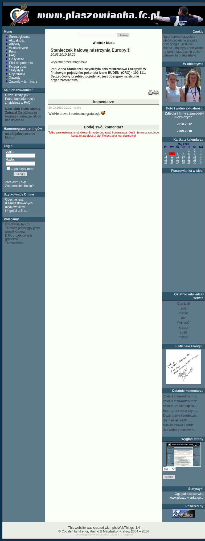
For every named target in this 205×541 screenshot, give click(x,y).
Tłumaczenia (14, 243)
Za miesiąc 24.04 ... (177, 420)
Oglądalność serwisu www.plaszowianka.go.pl (187, 495)
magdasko (79, 62)
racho (77, 107)
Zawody (12, 78)
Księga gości (16, 66)
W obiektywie (16, 48)
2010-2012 (184, 124)
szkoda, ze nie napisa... (179, 406)
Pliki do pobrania (19, 63)
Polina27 (183, 323)
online (22, 211)
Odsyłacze (14, 59)
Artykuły (12, 44)
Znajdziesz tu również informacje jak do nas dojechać (23, 114)
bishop (183, 337)
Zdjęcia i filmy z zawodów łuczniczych (184, 115)
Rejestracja (15, 74)
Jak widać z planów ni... (180, 430)
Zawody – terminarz (21, 81)
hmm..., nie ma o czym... (180, 411)
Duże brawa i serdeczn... (180, 415)
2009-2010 (184, 131)
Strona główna (17, 37)
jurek (183, 332)
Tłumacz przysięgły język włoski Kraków (22, 230)
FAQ (10, 55)
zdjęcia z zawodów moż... (181, 396)
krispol (183, 328)
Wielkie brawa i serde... (179, 425)
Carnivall (183, 304)
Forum (11, 52)
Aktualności (15, 40)
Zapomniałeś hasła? (19, 186)
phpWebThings (122, 528)
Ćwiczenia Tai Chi (17, 224)
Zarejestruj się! (15, 182)
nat (183, 318)
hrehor (183, 313)
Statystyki (14, 70)
